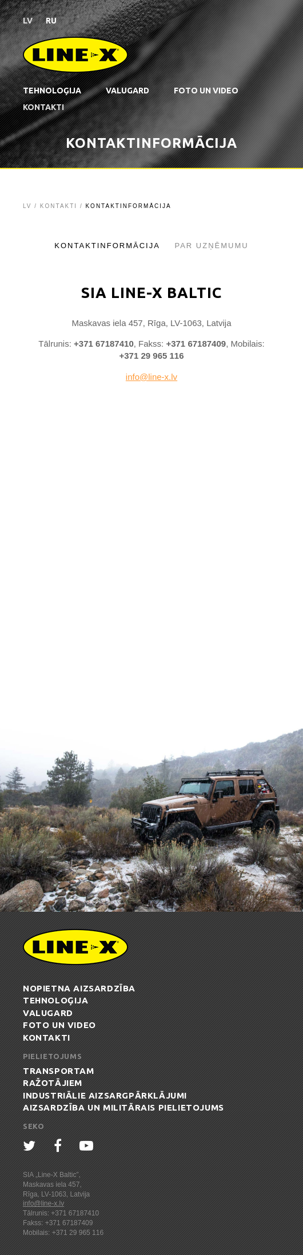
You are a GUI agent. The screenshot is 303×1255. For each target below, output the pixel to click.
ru (51, 20)
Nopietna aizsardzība (79, 988)
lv (28, 20)
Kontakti (43, 107)
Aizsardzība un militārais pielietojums (123, 1107)
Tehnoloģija (52, 90)
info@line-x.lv (151, 377)
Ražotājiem (52, 1083)
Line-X (75, 55)
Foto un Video (206, 90)
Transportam (58, 1071)
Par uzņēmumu (211, 245)
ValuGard (127, 90)
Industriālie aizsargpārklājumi (105, 1095)
